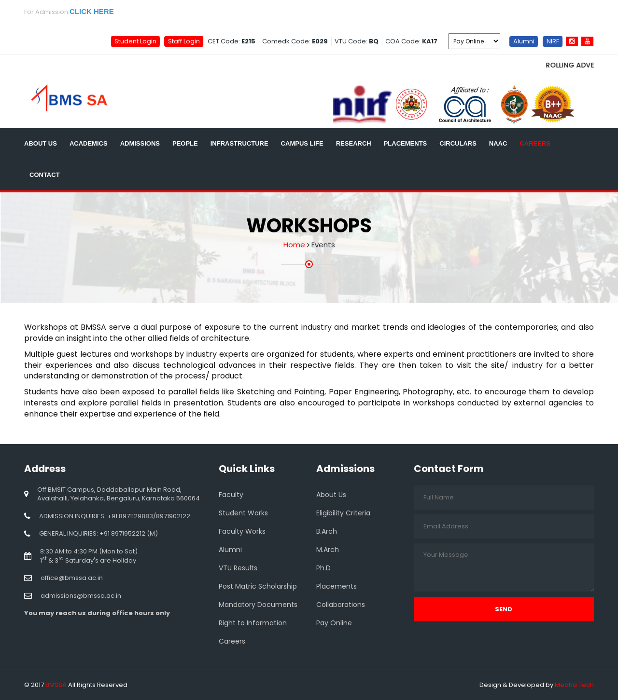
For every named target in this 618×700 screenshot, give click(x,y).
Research (353, 143)
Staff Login (184, 40)
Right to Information (253, 623)
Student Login (135, 40)
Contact (44, 174)
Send (503, 609)
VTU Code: (357, 41)
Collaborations (340, 604)
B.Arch (326, 531)
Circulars (458, 143)
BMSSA (56, 684)
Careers (535, 143)
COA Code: (411, 41)
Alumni (523, 40)
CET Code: (231, 41)
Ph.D (323, 568)
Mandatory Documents (258, 604)
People (185, 143)
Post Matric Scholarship (258, 586)
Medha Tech (574, 684)
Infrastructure (239, 143)
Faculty (231, 494)
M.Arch (327, 549)
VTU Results (238, 568)
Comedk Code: (295, 41)
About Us (40, 143)
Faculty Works (242, 531)
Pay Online (334, 623)
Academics (89, 143)
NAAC (498, 143)
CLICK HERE (92, 11)
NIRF (553, 40)
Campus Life (302, 143)
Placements (405, 143)
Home (294, 245)
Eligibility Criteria (343, 513)
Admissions (140, 143)
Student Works (243, 513)
